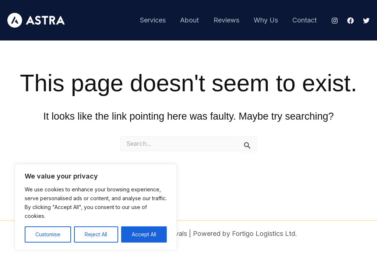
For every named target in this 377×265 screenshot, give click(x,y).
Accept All (144, 234)
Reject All (96, 234)
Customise (47, 234)
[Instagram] (334, 20)
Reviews (229, 20)
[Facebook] (350, 20)
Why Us (268, 20)
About (193, 20)
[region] (96, 207)
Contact (305, 20)
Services (158, 20)
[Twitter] (366, 20)
